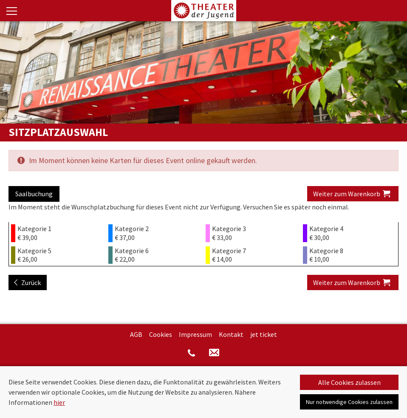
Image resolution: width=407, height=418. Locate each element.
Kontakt (231, 334)
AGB (136, 334)
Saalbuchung (34, 193)
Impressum (195, 334)
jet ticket (263, 334)
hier (59, 402)
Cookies (160, 334)
